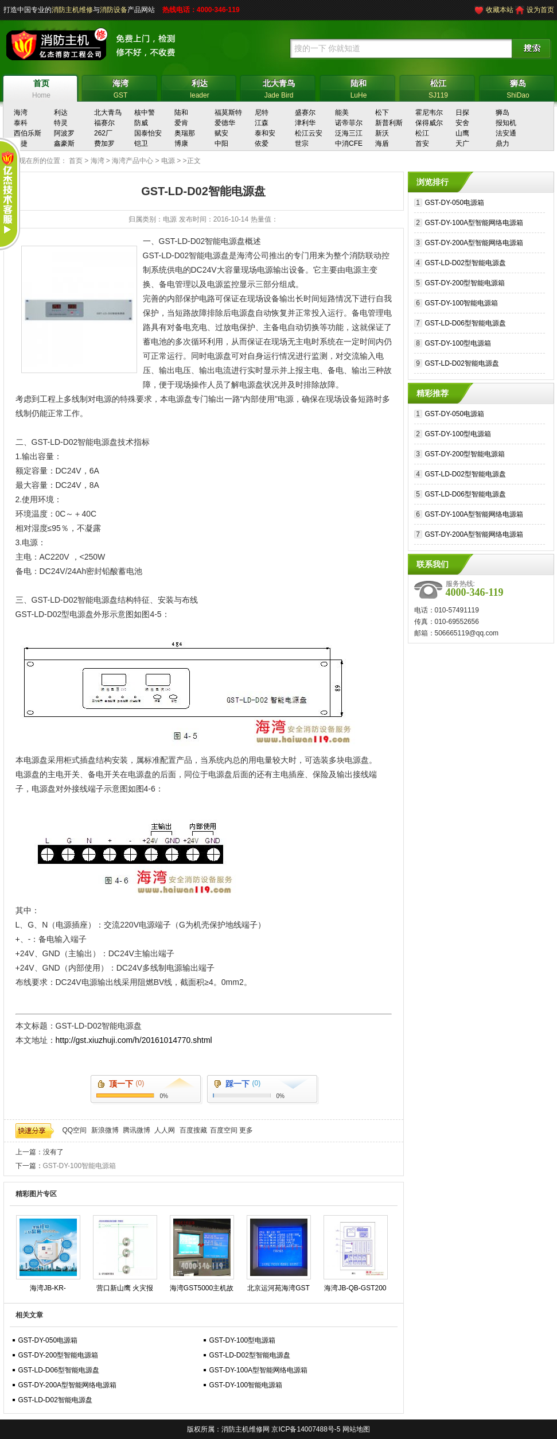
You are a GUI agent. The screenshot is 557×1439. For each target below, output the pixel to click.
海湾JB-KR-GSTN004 (48, 1290)
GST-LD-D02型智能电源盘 (249, 1355)
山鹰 (462, 133)
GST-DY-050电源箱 (48, 1340)
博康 (181, 143)
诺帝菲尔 (349, 123)
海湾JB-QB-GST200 (355, 1288)
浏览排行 (432, 182)
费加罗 (104, 143)
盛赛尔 (305, 112)
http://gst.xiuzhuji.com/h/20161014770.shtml (134, 1040)
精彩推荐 (432, 393)
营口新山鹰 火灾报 (124, 1288)
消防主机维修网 (245, 1429)
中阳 (221, 143)
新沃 (382, 133)
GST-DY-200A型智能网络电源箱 (67, 1385)
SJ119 (438, 87)
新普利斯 (389, 123)
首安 (422, 143)
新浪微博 (105, 1130)
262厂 (103, 133)
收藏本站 (499, 10)
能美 (342, 112)
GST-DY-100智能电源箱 (79, 1166)
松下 (382, 112)
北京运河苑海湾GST (278, 1288)
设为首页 (540, 10)
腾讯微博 (136, 1130)
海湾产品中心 (132, 161)
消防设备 (113, 10)
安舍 (462, 123)
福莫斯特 (228, 112)
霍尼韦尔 (429, 112)
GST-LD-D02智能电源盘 (55, 1400)
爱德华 (225, 123)
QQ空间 (75, 1130)
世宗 (302, 143)
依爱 (261, 143)
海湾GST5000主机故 (201, 1288)
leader (200, 87)
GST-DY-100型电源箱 (242, 1340)
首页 (76, 161)
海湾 (21, 112)
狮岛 (502, 112)
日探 (462, 112)
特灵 (61, 123)
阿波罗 (64, 133)
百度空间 (223, 1130)
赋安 (221, 133)
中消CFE (349, 143)
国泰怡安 (148, 133)
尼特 (261, 112)
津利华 (305, 123)
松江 (422, 133)
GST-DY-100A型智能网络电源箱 (258, 1370)
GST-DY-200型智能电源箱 (58, 1355)
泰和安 (265, 133)
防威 (141, 123)
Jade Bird (279, 87)
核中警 (144, 112)
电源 (168, 161)
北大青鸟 (108, 112)
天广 (462, 143)
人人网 (164, 1130)
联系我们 (432, 564)
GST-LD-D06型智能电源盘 (58, 1370)
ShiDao (518, 87)
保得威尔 (429, 123)
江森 (261, 123)
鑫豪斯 (64, 143)
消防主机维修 (72, 10)
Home (41, 87)
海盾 (382, 143)
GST (121, 87)
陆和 (181, 112)
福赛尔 (104, 123)
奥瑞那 (184, 133)
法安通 (506, 133)
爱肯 (181, 123)
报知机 (506, 123)
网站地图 (356, 1429)
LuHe (359, 87)
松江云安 (308, 133)
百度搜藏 (193, 1130)
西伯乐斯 (27, 133)
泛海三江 (349, 133)
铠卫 (141, 143)
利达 (61, 112)
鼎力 (502, 143)
